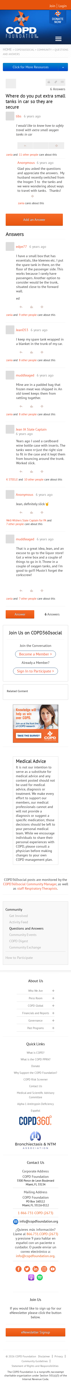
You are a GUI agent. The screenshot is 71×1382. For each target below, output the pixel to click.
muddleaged (25, 375)
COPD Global (35, 1005)
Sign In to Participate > (35, 671)
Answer (20, 614)
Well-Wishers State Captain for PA (26, 520)
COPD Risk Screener (35, 1079)
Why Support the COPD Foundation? (35, 1073)
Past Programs (35, 1028)
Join (52, 6)
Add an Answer (34, 219)
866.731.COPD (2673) (42, 1234)
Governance (35, 1020)
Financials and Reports (35, 1013)
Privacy (59, 1356)
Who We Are (35, 991)
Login (63, 6)
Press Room (35, 998)
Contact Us (35, 1086)
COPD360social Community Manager (29, 884)
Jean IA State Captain (31, 429)
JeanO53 (22, 330)
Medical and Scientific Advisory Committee (35, 1095)
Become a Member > (35, 654)
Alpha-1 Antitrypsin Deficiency (35, 1104)
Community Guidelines (35, 1361)
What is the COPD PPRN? (36, 1059)
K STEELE (12, 479)
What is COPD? (35, 1052)
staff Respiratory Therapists (37, 888)
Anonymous (26, 162)
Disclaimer (44, 1356)
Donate (57, 18)
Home (7, 49)
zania (9, 154)
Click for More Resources (31, 67)
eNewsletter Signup (35, 1332)
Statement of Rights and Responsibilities (35, 1366)
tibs (18, 116)
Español (35, 1110)
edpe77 (21, 246)
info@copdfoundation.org (35, 1256)
